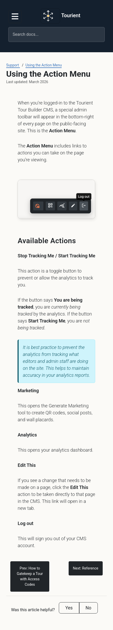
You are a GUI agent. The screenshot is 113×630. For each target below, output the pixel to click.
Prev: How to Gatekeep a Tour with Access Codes (30, 576)
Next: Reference (86, 568)
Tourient (60, 16)
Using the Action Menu (44, 65)
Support (13, 65)
